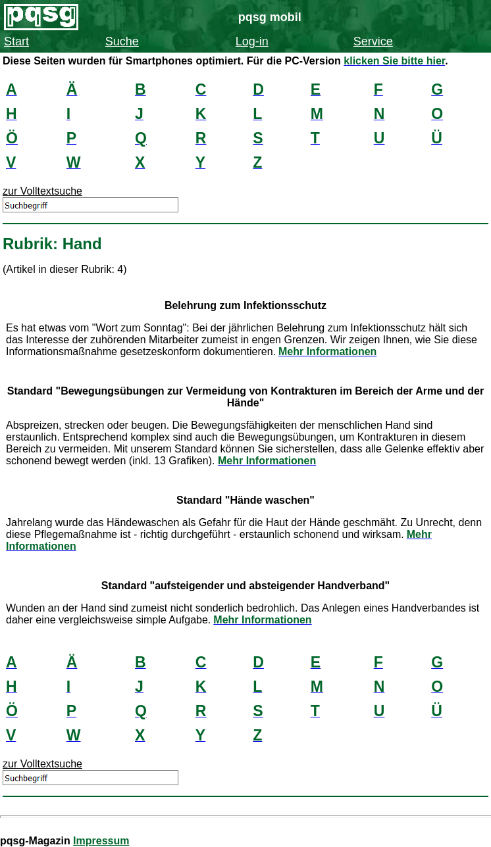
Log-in (252, 41)
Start (16, 41)
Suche (122, 41)
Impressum (101, 840)
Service (373, 41)
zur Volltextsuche (42, 191)
